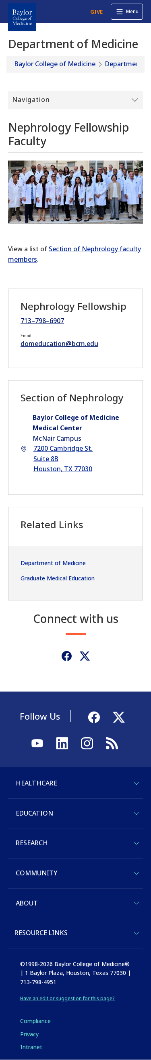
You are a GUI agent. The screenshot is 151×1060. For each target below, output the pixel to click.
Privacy (29, 1034)
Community (36, 873)
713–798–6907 (42, 320)
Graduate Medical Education (58, 578)
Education (34, 813)
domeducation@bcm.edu (59, 343)
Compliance (35, 1021)
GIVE (96, 11)
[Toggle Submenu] (75, 100)
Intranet (31, 1047)
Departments (125, 63)
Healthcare (36, 783)
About (27, 903)
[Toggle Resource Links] (136, 933)
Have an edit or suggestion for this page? (67, 998)
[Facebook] (67, 656)
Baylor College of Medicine (54, 63)
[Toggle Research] (136, 843)
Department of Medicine (53, 563)
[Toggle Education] (136, 813)
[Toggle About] (136, 903)
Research (32, 842)
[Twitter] (85, 656)
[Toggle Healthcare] (136, 783)
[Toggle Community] (136, 873)
